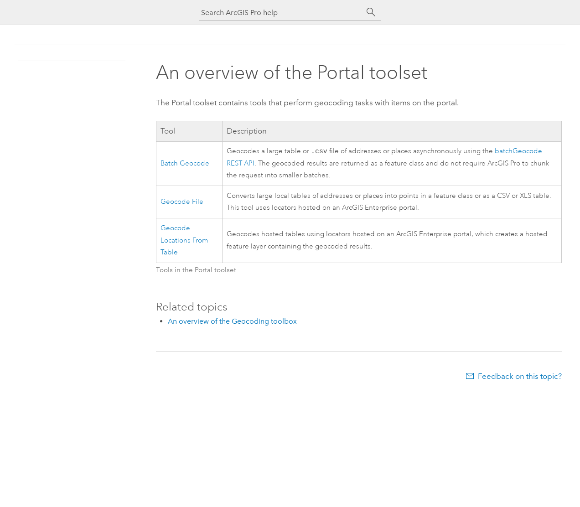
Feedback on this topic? (520, 377)
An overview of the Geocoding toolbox (232, 322)
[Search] (371, 12)
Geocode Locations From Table (184, 241)
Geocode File (182, 202)
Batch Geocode (185, 164)
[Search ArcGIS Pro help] (281, 13)
